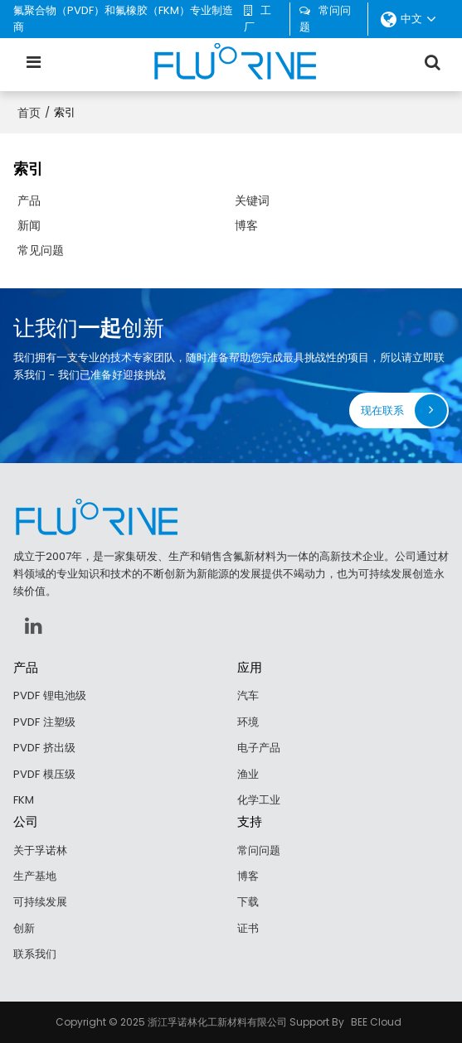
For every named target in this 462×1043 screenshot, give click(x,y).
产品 (29, 200)
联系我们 (34, 954)
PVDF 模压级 (44, 774)
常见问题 (40, 250)
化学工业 (258, 800)
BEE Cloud (376, 1022)
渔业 (248, 774)
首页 (29, 112)
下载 (248, 902)
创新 (24, 928)
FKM (23, 800)
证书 (248, 928)
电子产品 (258, 748)
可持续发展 (40, 902)
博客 (246, 225)
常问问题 (325, 18)
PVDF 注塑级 (44, 722)
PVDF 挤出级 (44, 748)
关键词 (252, 200)
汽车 (248, 695)
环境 (248, 722)
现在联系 (382, 410)
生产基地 (34, 876)
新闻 (29, 225)
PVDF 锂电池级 (49, 695)
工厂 (257, 18)
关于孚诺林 (40, 850)
